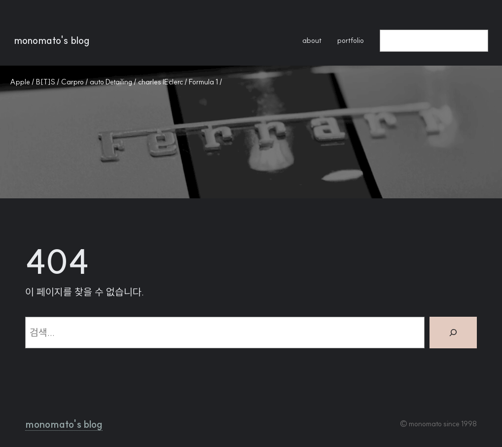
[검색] (453, 332)
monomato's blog (52, 40)
